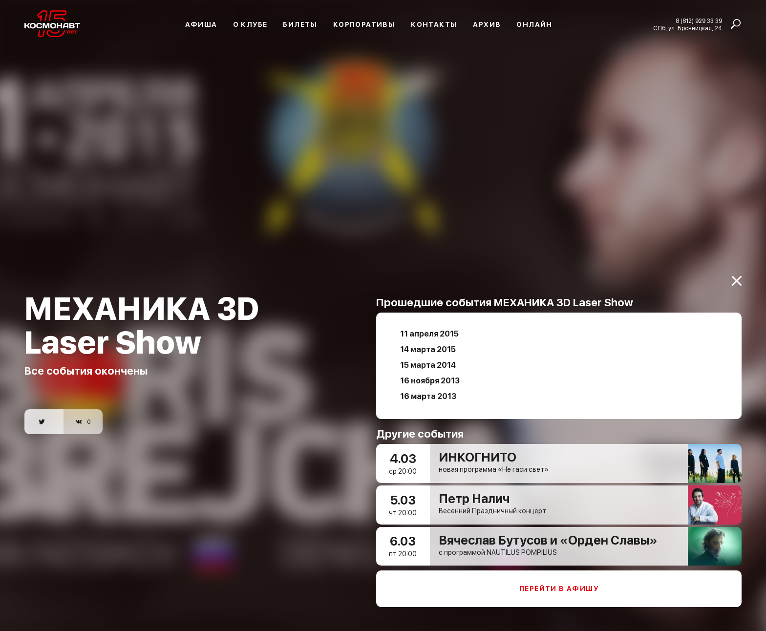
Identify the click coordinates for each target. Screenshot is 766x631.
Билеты (300, 24)
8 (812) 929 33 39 (699, 21)
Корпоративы (364, 24)
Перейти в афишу (558, 583)
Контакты (434, 24)
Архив (487, 24)
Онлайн (534, 24)
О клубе (250, 24)
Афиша (201, 24)
